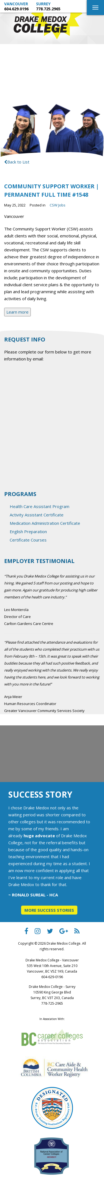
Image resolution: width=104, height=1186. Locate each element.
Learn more (17, 312)
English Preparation (28, 531)
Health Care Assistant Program (39, 506)
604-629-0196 (52, 977)
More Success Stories (49, 910)
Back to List (16, 162)
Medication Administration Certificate (45, 523)
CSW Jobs (57, 205)
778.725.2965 (48, 8)
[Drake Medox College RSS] (77, 932)
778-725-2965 (52, 1003)
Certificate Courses (28, 540)
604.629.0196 (16, 8)
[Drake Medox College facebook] (26, 932)
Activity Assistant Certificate (37, 515)
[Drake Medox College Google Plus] (64, 932)
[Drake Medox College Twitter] (50, 932)
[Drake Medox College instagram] (37, 932)
